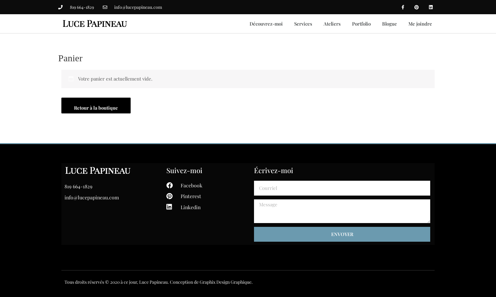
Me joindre (420, 24)
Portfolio (361, 24)
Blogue (389, 24)
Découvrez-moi (266, 24)
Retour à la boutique (96, 108)
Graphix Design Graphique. (226, 282)
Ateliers (332, 24)
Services (303, 24)
